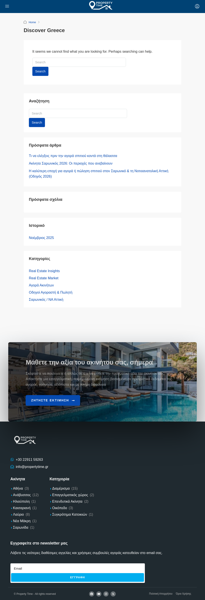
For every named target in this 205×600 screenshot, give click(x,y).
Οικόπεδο (59, 508)
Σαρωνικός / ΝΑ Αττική (46, 299)
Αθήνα (18, 488)
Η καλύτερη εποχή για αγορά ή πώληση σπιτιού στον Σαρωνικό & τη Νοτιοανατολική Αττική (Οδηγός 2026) (98, 173)
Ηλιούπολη (21, 501)
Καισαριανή (22, 508)
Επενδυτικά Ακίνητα (67, 501)
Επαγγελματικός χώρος (70, 495)
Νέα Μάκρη (22, 521)
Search (40, 71)
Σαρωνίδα (20, 527)
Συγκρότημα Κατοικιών (69, 514)
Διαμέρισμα (61, 488)
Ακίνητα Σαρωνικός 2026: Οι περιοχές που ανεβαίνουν (70, 163)
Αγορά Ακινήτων (41, 285)
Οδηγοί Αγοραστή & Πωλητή (50, 292)
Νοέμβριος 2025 (41, 237)
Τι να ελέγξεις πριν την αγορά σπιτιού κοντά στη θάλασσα (73, 155)
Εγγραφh (77, 577)
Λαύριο (18, 514)
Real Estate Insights (44, 271)
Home (32, 22)
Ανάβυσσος (22, 495)
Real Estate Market (43, 278)
